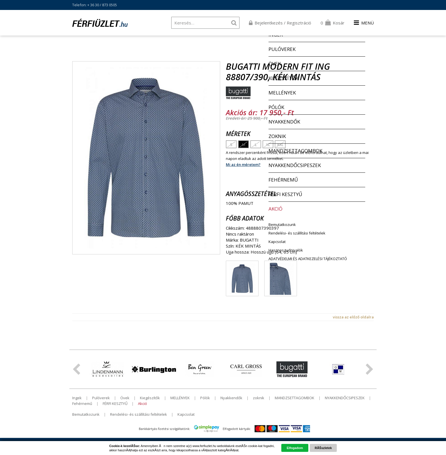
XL (268, 144)
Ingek (77, 397)
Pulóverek (101, 397)
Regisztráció (299, 23)
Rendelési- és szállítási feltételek (138, 414)
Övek (124, 397)
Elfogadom (295, 448)
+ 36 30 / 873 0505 (102, 4)
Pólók (205, 397)
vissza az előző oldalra (353, 317)
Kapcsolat (186, 414)
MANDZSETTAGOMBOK (294, 397)
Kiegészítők (150, 397)
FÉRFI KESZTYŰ (115, 403)
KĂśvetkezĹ (369, 369)
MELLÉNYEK (180, 397)
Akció (142, 403)
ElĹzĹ (76, 369)
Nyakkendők (231, 397)
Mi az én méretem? (243, 164)
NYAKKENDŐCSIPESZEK (345, 397)
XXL (280, 144)
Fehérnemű (82, 403)
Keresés (234, 23)
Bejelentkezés (269, 23)
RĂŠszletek (323, 448)
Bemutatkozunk (86, 414)
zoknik (258, 397)
